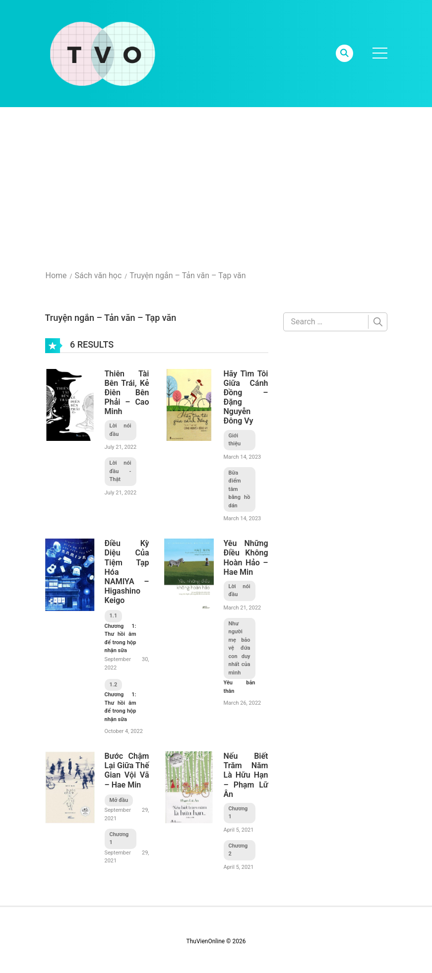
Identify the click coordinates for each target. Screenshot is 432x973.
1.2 (114, 684)
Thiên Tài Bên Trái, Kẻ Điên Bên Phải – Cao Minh (127, 393)
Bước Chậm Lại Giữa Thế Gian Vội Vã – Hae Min (127, 770)
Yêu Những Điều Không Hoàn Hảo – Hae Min (246, 558)
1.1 (114, 615)
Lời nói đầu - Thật (120, 471)
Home (56, 275)
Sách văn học (98, 275)
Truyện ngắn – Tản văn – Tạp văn (187, 275)
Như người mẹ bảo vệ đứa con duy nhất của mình (239, 648)
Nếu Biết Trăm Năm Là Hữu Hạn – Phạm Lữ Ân (246, 775)
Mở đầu (119, 800)
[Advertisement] (216, 181)
